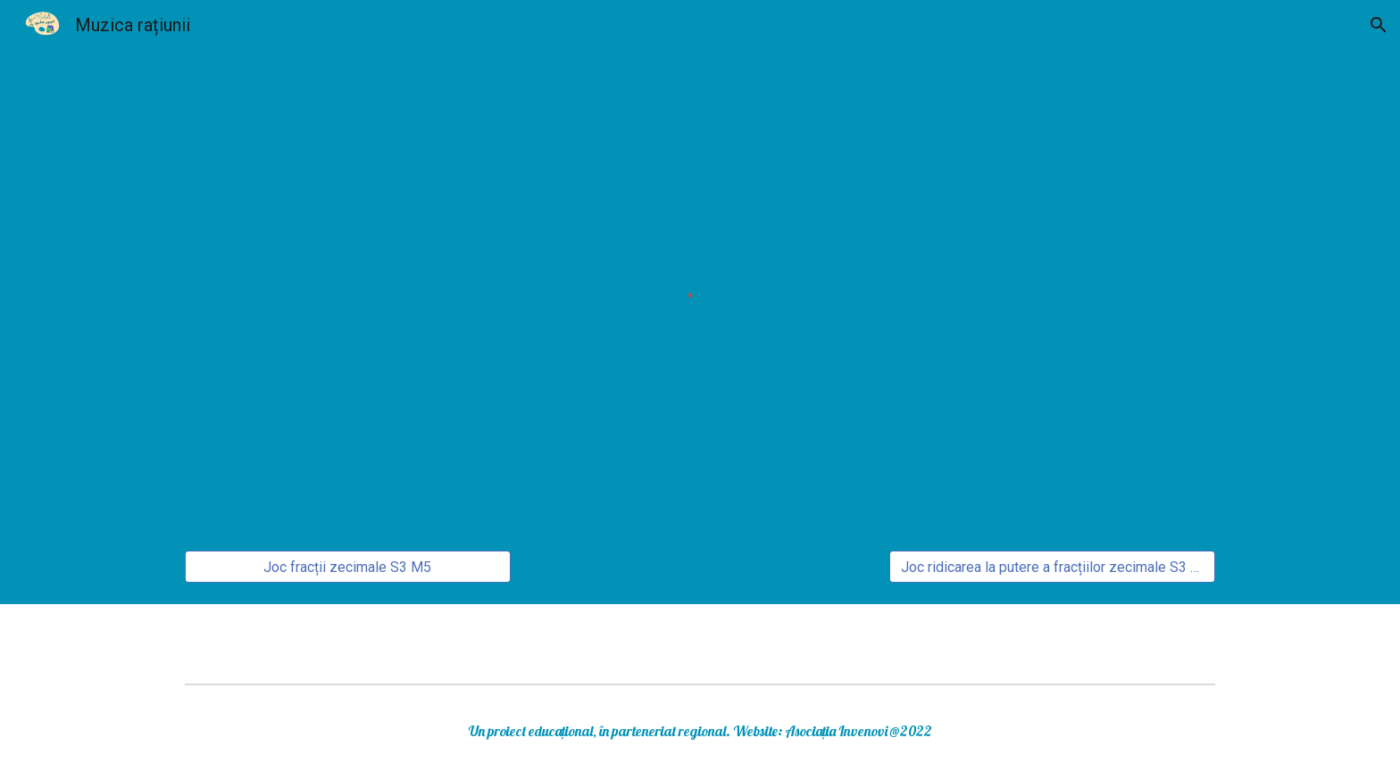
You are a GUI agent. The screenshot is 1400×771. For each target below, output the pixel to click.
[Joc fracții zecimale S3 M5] (348, 567)
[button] (1378, 25)
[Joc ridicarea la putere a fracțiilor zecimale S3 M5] (1052, 567)
